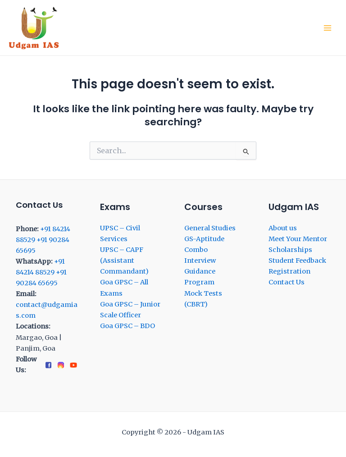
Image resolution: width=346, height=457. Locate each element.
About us (283, 228)
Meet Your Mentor (298, 239)
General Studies (210, 228)
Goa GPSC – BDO (127, 326)
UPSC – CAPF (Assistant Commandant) (124, 260)
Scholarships (290, 250)
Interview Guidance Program (200, 271)
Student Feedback (297, 260)
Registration (289, 271)
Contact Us (287, 282)
